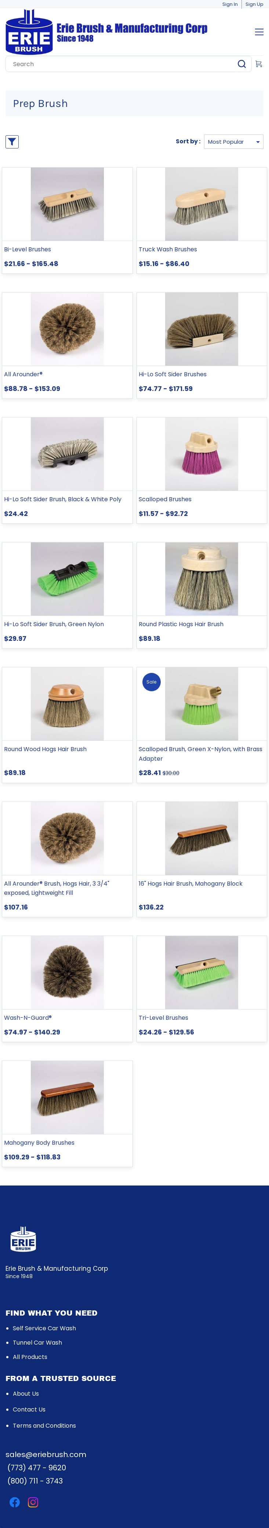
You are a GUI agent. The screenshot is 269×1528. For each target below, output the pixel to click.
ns (72, 1425)
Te (16, 1425)
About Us (26, 1393)
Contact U (28, 1409)
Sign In (230, 4)
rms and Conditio (44, 1425)
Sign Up (254, 4)
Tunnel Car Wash (37, 1342)
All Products (30, 1357)
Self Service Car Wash (44, 1328)
